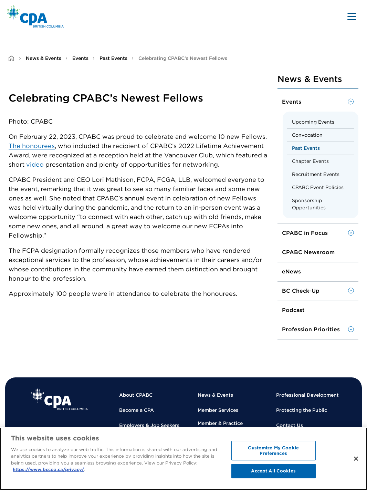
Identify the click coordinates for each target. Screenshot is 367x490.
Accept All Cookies (273, 470)
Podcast (293, 310)
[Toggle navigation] (352, 16)
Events (80, 58)
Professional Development (307, 395)
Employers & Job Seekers (149, 425)
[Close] (356, 458)
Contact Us (289, 425)
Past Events (113, 58)
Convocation (307, 135)
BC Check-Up (300, 291)
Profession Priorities (311, 329)
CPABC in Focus (305, 233)
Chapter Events (310, 161)
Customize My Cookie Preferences (273, 450)
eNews (291, 271)
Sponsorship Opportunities (309, 204)
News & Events (43, 58)
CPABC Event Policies (318, 187)
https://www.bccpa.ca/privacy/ (48, 469)
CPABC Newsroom (308, 252)
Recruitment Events (315, 174)
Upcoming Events (313, 122)
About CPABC (136, 395)
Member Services (218, 410)
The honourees (32, 145)
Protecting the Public (301, 410)
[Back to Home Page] (35, 16)
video (35, 164)
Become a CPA (136, 410)
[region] (183, 458)
